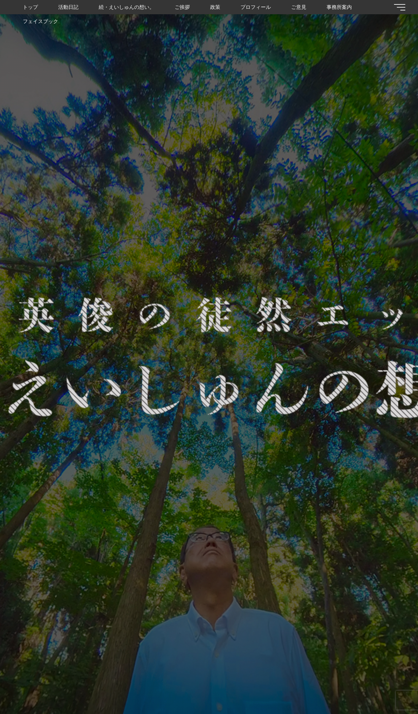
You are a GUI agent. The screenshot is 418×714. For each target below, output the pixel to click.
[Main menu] (399, 7)
